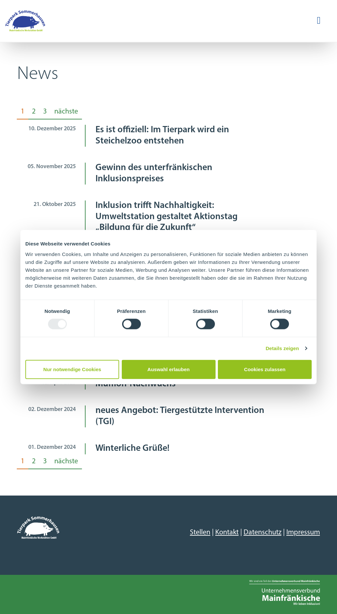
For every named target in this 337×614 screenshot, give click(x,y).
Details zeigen (282, 348)
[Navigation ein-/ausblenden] (319, 20)
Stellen (200, 532)
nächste (66, 111)
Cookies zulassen (265, 369)
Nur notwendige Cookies (72, 369)
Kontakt (227, 532)
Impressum (303, 532)
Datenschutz (262, 532)
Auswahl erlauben (168, 369)
